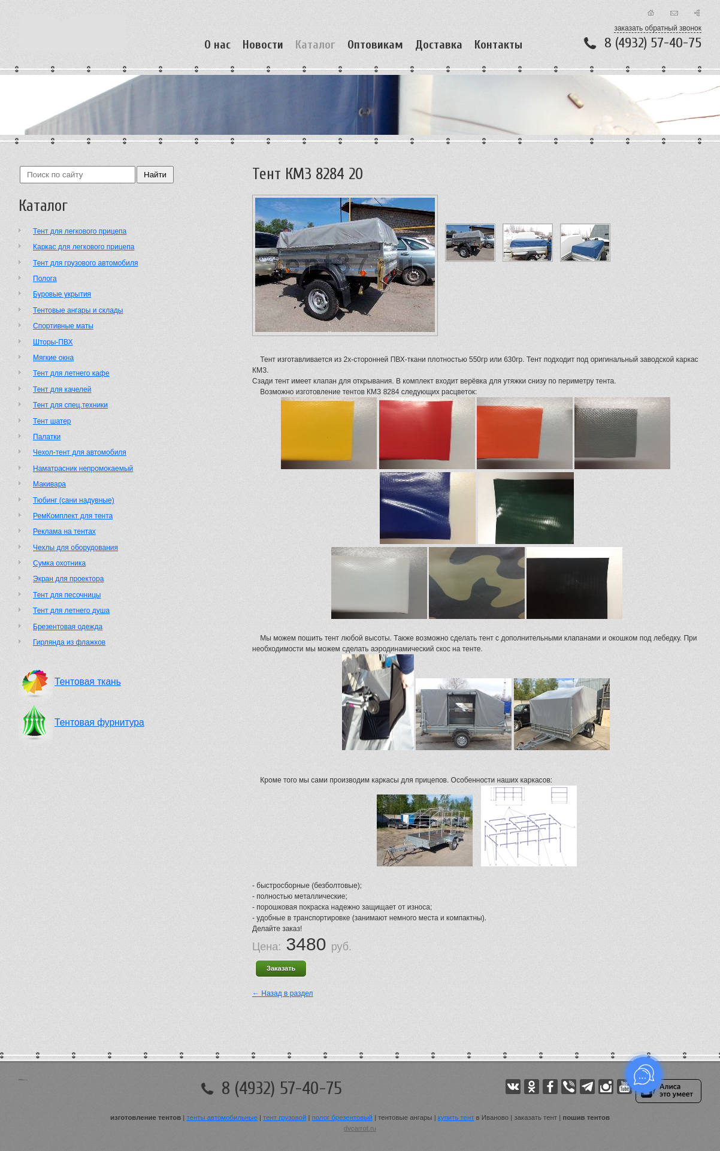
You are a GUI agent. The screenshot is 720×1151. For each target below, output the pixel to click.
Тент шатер (52, 421)
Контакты (498, 45)
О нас (217, 45)
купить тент (456, 1117)
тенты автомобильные (222, 1117)
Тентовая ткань (88, 681)
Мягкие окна (53, 358)
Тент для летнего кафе (71, 373)
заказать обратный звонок (657, 28)
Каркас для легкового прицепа (83, 247)
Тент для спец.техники (70, 405)
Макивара (49, 484)
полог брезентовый (342, 1117)
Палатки (46, 437)
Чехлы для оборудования (75, 547)
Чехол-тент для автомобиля (79, 452)
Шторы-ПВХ (52, 342)
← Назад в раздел (282, 993)
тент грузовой (284, 1117)
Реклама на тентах (64, 531)
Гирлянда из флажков (69, 642)
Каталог (315, 45)
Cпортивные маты (63, 326)
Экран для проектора (68, 579)
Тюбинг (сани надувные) (73, 500)
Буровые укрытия (62, 294)
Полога (45, 278)
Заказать (281, 968)
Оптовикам (375, 45)
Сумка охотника (59, 563)
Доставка (438, 45)
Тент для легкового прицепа (79, 231)
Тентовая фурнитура (99, 722)
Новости (263, 45)
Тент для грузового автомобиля (85, 263)
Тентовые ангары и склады (78, 310)
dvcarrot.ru (360, 1128)
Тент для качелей (62, 389)
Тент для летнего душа (71, 610)
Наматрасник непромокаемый (83, 468)
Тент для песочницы (67, 595)
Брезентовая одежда (67, 627)
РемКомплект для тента (73, 516)
